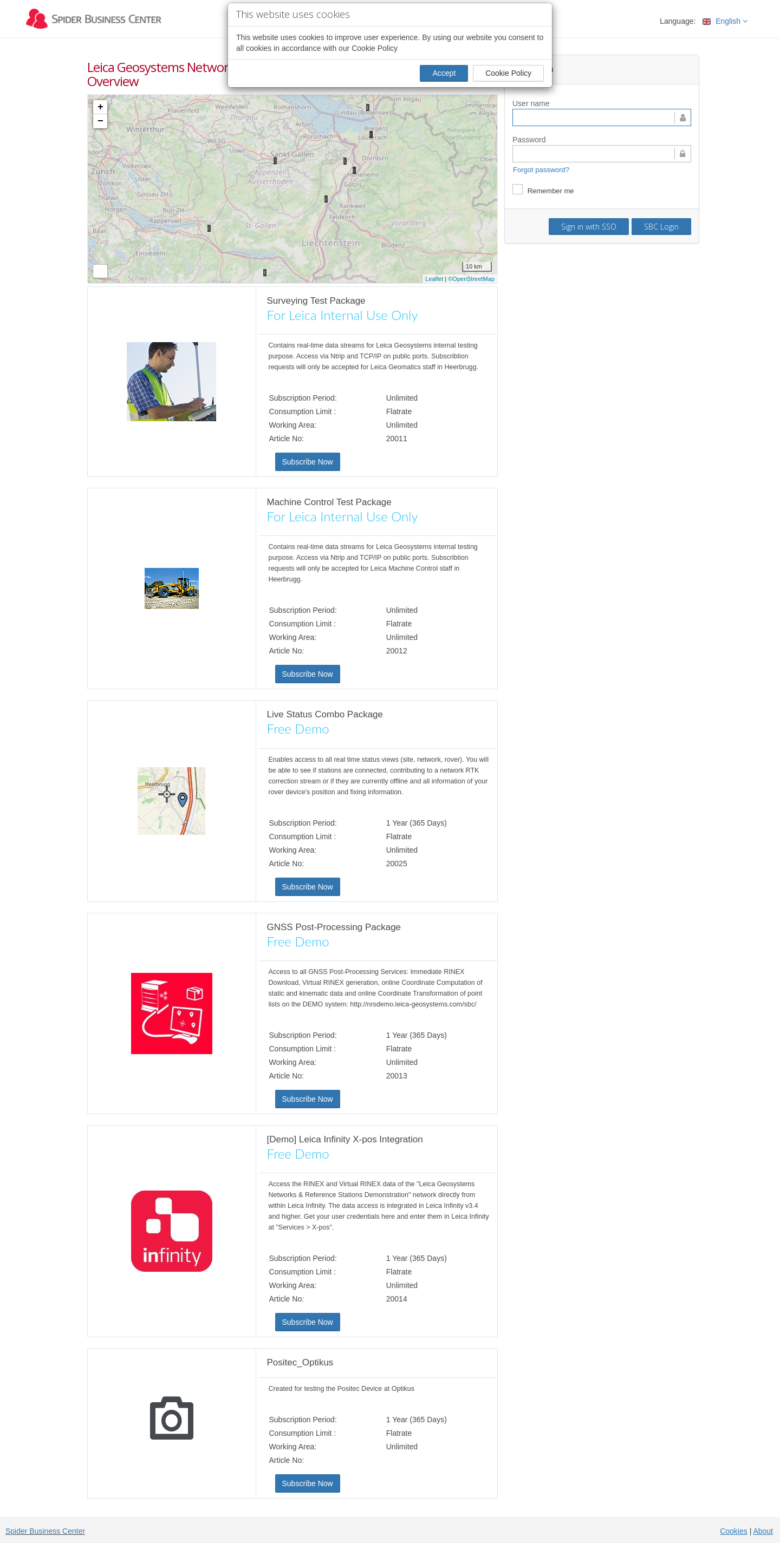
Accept (444, 73)
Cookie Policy (508, 73)
